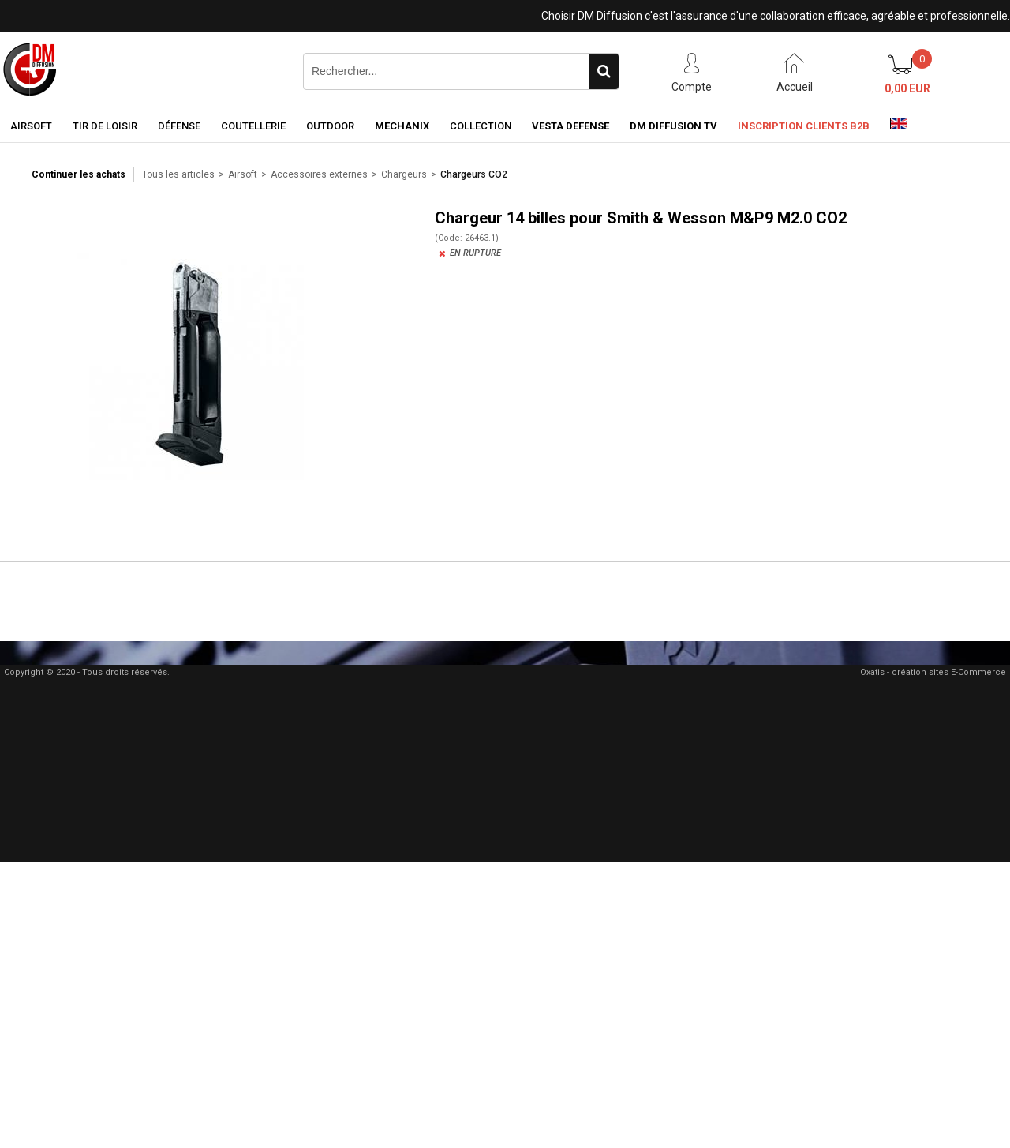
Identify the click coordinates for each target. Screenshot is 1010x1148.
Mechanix (402, 126)
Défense (179, 126)
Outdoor (330, 126)
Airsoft (31, 126)
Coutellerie (253, 126)
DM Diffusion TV (673, 126)
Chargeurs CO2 (473, 174)
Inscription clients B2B (804, 126)
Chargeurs (404, 174)
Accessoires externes (319, 174)
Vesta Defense (570, 126)
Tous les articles (178, 174)
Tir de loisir (105, 126)
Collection (480, 126)
